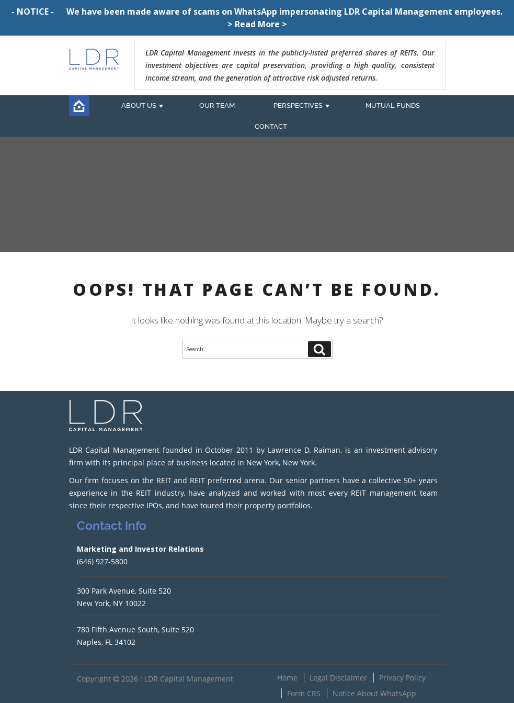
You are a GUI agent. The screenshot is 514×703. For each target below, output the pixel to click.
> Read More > (257, 24)
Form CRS (304, 693)
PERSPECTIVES (298, 105)
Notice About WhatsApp (374, 693)
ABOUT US (138, 105)
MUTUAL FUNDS (392, 105)
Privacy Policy (402, 678)
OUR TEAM (217, 105)
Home (287, 678)
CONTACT (271, 126)
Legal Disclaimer (338, 678)
